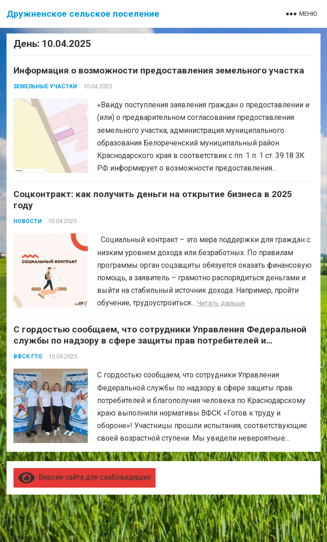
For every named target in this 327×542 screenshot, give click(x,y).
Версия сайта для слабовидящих (84, 477)
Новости (27, 221)
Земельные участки (45, 86)
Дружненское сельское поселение (83, 13)
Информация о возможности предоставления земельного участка (158, 70)
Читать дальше (221, 303)
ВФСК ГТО (27, 356)
